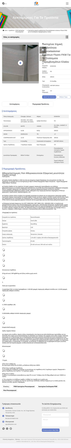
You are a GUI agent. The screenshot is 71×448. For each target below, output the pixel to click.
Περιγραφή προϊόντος (40, 104)
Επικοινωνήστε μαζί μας (51, 430)
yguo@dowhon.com (10, 424)
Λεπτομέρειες (15, 104)
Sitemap (17, 439)
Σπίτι (6, 30)
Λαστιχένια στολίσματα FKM (47, 386)
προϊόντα (11, 30)
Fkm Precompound (9, 390)
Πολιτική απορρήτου (8, 439)
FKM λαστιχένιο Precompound (24, 386)
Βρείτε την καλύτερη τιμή (51, 97)
